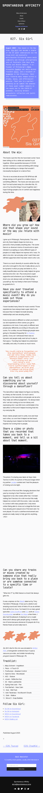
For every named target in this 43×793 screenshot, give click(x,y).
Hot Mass (24, 614)
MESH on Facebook (12, 717)
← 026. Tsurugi (10, 746)
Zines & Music (21, 21)
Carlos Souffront (16, 612)
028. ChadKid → (32, 746)
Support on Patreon (21, 26)
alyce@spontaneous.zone (21, 784)
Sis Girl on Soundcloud (13, 709)
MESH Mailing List (11, 719)
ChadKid (18, 69)
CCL (27, 612)
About (21, 16)
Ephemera (21, 23)
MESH (29, 67)
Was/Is (22, 601)
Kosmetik (9, 74)
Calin (16, 72)
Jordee (13, 482)
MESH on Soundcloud (13, 714)
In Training (30, 333)
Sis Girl (14, 50)
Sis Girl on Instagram (12, 711)
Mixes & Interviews (21, 13)
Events (21, 18)
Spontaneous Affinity (21, 5)
